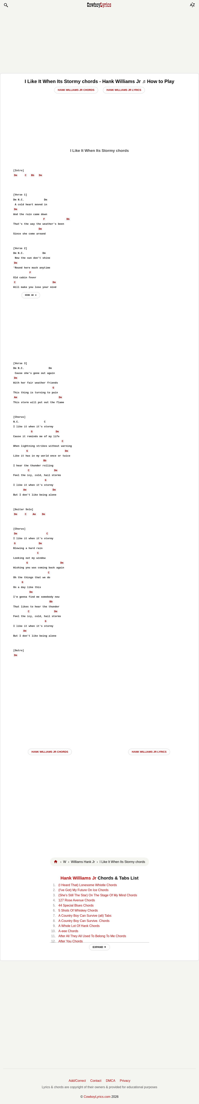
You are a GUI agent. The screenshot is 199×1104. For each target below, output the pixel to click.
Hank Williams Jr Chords (76, 89)
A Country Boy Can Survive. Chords (83, 921)
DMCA (110, 1080)
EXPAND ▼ (100, 947)
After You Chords (70, 941)
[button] (6, 5)
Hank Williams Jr (78, 878)
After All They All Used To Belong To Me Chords (92, 936)
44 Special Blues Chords (75, 905)
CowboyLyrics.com (97, 1096)
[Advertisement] (99, 40)
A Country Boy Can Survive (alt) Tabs (84, 915)
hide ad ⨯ (31, 295)
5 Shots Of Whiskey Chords (78, 910)
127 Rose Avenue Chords (76, 900)
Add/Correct (77, 1080)
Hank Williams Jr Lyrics (124, 89)
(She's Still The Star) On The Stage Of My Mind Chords (97, 895)
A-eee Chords (68, 931)
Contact (95, 1080)
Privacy (125, 1080)
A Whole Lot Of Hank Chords (79, 926)
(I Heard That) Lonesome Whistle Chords (87, 885)
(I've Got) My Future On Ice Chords (83, 890)
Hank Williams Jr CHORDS (49, 751)
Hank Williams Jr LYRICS (149, 751)
